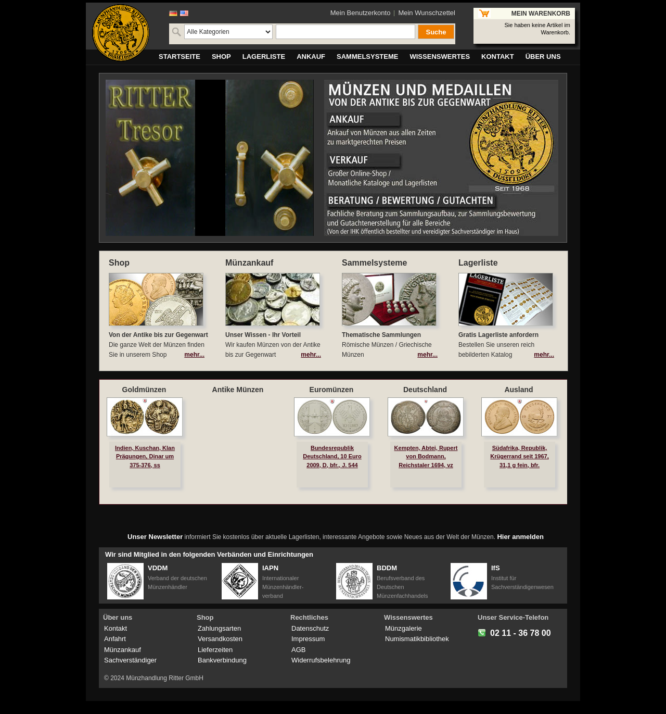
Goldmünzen (144, 389)
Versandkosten (220, 639)
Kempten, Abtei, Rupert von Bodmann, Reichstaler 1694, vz (426, 456)
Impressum (308, 639)
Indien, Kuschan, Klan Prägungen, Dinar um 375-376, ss (145, 456)
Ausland (518, 389)
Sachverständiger (130, 660)
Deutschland (425, 389)
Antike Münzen (238, 389)
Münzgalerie (403, 628)
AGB (298, 650)
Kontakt (115, 628)
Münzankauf (122, 650)
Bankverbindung (222, 660)
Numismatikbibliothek (417, 639)
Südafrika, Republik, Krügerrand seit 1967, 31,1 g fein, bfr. (519, 456)
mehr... (194, 354)
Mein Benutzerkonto (360, 13)
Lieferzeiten (215, 650)
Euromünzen (332, 389)
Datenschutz (310, 628)
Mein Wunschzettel (426, 13)
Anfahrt (115, 639)
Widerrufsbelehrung (320, 660)
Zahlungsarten (219, 628)
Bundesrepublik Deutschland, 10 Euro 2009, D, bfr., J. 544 (332, 456)
